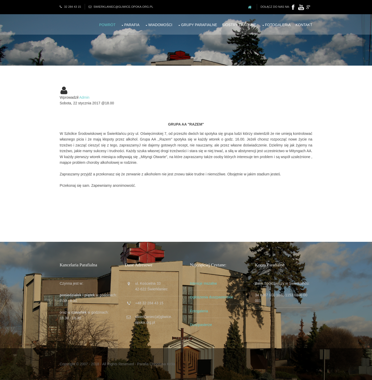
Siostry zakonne (239, 25)
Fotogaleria (278, 25)
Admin (84, 97)
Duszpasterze (201, 325)
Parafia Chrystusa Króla (156, 364)
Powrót (107, 25)
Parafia (132, 25)
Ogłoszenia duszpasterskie (211, 297)
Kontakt (304, 25)
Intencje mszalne (203, 283)
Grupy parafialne (199, 25)
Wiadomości (160, 25)
